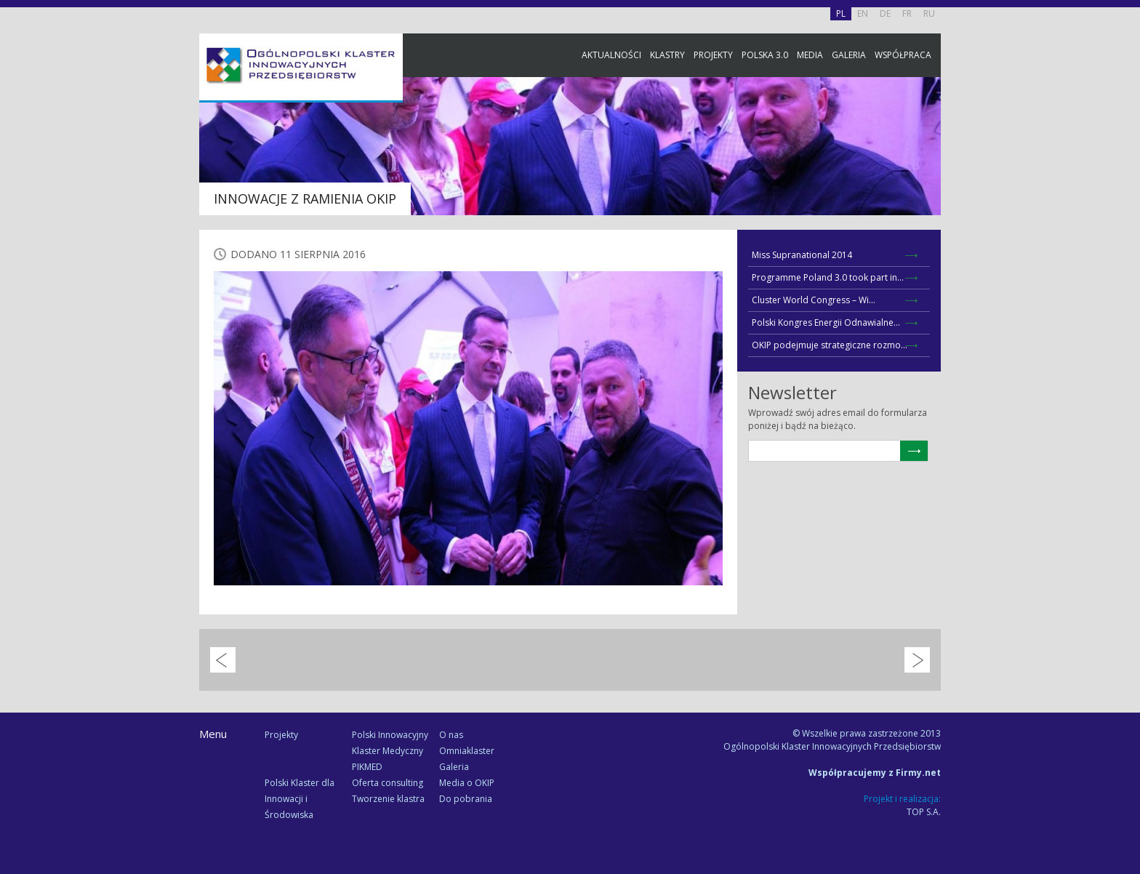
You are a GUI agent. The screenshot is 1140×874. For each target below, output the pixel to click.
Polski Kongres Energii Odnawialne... (826, 322)
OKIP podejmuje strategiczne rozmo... (829, 345)
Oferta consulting (387, 783)
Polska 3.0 (765, 55)
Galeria (849, 55)
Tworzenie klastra (388, 799)
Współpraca (903, 55)
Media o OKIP (466, 783)
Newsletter (1125, 271)
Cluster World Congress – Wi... (813, 300)
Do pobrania (465, 799)
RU (929, 13)
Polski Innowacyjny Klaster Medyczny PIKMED (390, 751)
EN (862, 13)
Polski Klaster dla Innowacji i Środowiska (299, 799)
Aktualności (611, 55)
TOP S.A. (924, 812)
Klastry (667, 55)
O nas (451, 735)
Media (810, 55)
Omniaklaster (466, 751)
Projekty (713, 55)
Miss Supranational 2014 (802, 255)
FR (907, 13)
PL (841, 13)
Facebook (1125, 162)
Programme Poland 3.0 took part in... (828, 277)
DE (885, 13)
